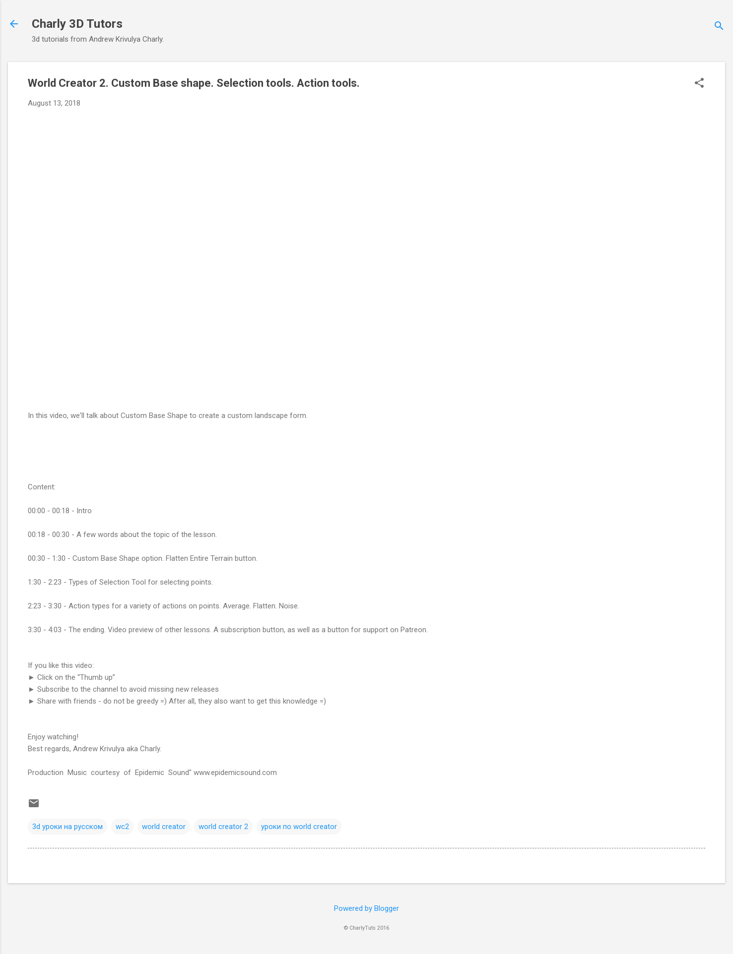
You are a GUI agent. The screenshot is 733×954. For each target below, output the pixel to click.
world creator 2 (223, 826)
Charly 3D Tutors (77, 24)
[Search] (719, 27)
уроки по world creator (299, 826)
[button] (699, 84)
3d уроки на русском (67, 826)
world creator (164, 826)
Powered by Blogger (366, 908)
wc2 (122, 826)
